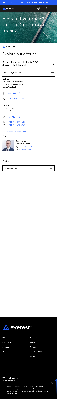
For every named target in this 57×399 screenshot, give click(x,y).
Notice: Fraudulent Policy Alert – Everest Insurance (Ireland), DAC (25, 2)
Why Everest (7, 338)
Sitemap (5, 347)
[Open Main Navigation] (53, 8)
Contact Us (7, 342)
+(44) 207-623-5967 (16, 125)
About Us (34, 338)
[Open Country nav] (38, 8)
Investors (33, 342)
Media (32, 356)
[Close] (52, 386)
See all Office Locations (14, 131)
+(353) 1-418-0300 (16, 98)
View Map (15, 93)
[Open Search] (46, 8)
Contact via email (25, 149)
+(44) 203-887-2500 (16, 122)
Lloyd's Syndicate (28, 73)
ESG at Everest (36, 352)
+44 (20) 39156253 (26, 147)
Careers (33, 347)
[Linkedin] (4, 351)
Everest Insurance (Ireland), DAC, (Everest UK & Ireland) (28, 64)
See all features (28, 168)
